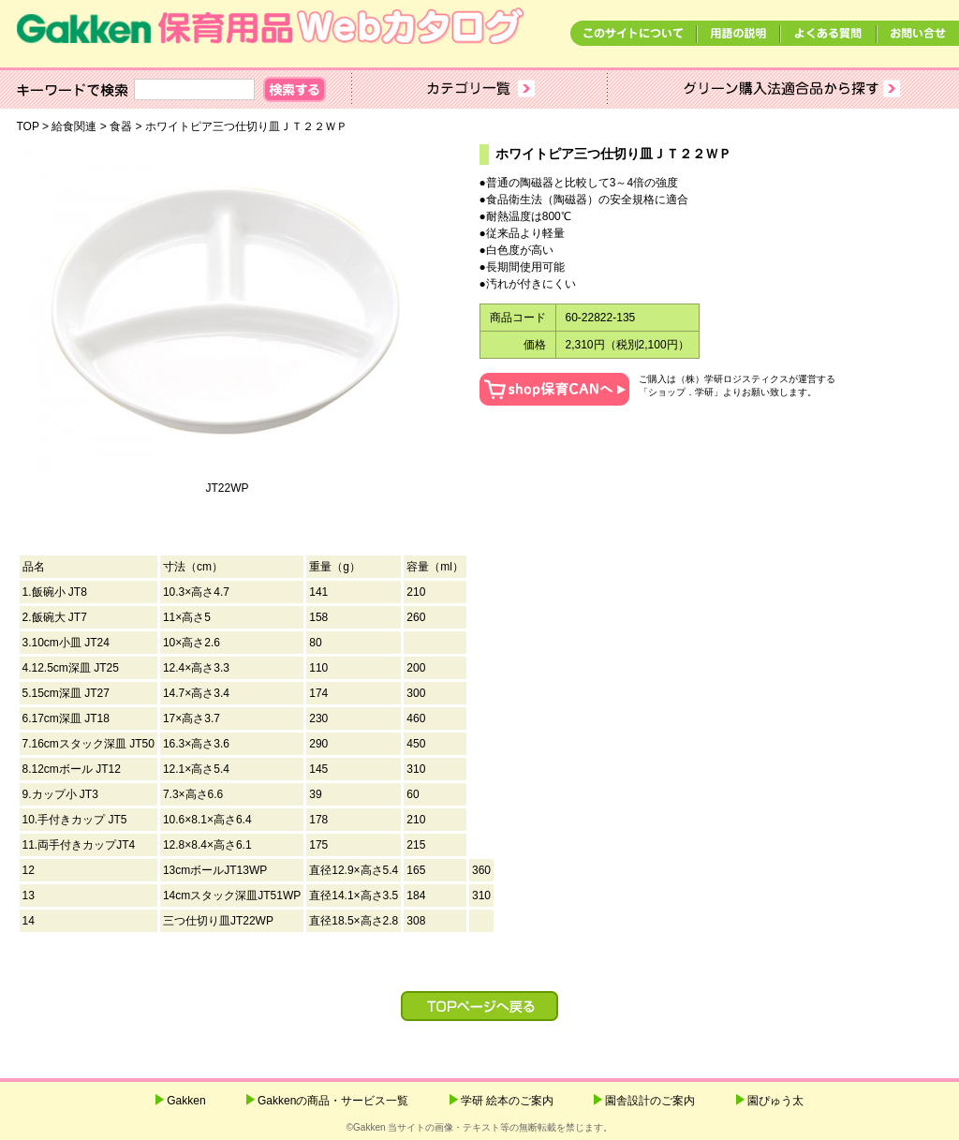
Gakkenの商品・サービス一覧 (333, 1100)
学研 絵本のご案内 (507, 1100)
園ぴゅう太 (775, 1100)
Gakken (186, 1100)
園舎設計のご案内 (650, 1100)
